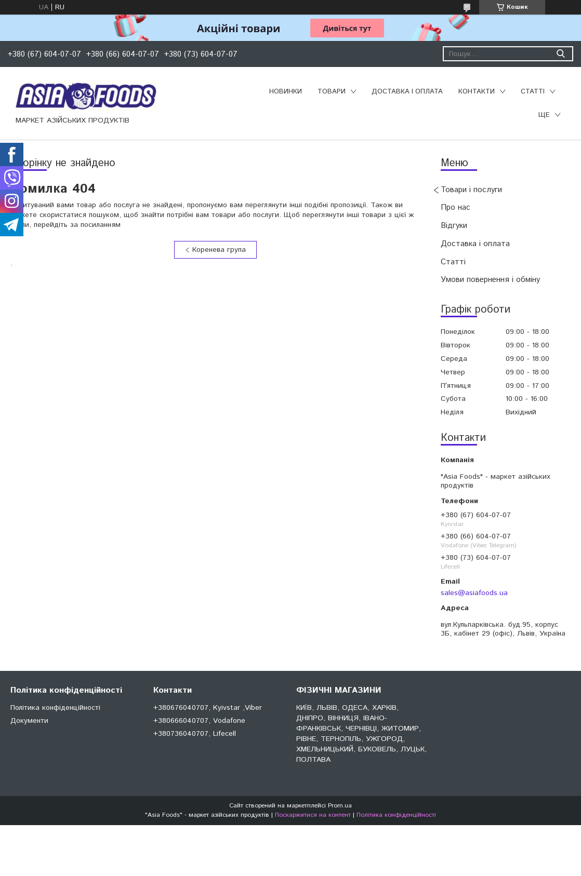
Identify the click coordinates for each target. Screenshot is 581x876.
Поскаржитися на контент (313, 815)
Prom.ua (340, 805)
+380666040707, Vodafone (199, 721)
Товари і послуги (471, 189)
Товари (332, 92)
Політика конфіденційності (55, 708)
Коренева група (219, 250)
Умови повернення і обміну (490, 279)
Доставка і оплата (407, 92)
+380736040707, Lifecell (194, 734)
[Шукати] (560, 53)
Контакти (476, 92)
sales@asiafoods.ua (474, 593)
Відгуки (454, 225)
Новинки (285, 92)
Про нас (455, 207)
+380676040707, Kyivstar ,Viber (207, 708)
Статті (533, 92)
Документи (29, 721)
